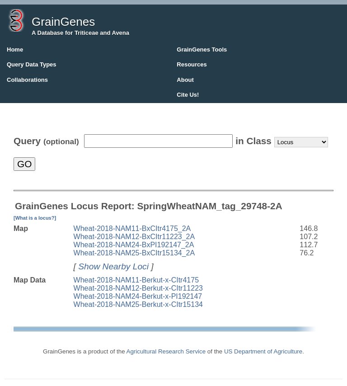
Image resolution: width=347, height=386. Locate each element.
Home (15, 49)
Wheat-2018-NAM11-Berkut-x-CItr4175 (136, 280)
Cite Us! (188, 94)
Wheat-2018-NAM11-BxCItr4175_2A (132, 228)
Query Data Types (31, 64)
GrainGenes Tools (202, 49)
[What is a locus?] (35, 218)
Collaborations (27, 79)
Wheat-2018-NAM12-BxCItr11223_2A (134, 236)
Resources (191, 64)
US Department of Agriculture (263, 351)
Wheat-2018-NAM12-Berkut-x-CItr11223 (138, 288)
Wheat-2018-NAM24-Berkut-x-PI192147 (138, 296)
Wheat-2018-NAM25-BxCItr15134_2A (134, 253)
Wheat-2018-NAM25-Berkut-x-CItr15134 (138, 304)
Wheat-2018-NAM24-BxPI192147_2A (134, 245)
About (185, 79)
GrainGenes (63, 21)
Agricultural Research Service (166, 351)
